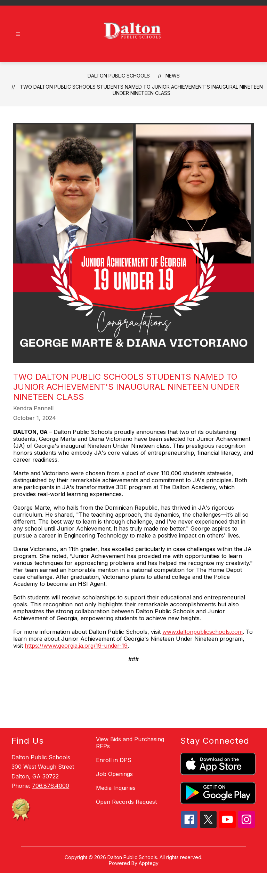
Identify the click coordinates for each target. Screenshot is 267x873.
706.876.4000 (50, 785)
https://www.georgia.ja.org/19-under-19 (76, 645)
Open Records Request (126, 801)
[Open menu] (18, 34)
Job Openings (114, 773)
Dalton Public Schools (119, 76)
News (172, 76)
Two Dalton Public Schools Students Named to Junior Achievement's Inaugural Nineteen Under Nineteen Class (141, 90)
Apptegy (149, 863)
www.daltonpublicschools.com (202, 631)
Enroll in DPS (113, 760)
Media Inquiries (116, 787)
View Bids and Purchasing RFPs (130, 743)
